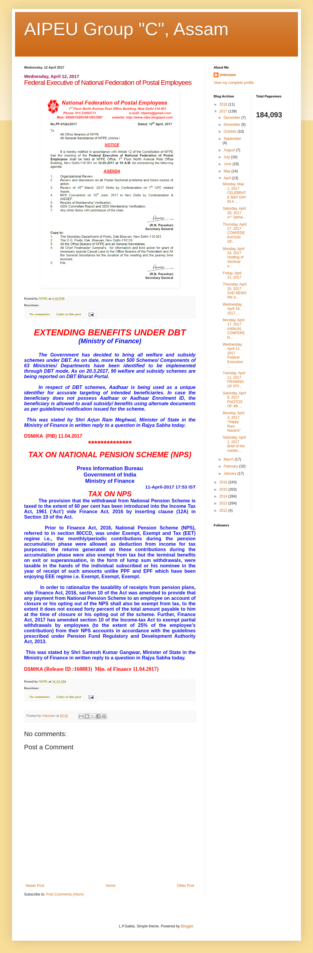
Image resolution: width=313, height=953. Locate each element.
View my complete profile (234, 83)
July (227, 157)
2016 (223, 482)
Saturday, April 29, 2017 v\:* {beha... (234, 212)
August (230, 150)
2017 (223, 111)
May (227, 171)
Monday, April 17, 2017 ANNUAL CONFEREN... (234, 329)
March (229, 459)
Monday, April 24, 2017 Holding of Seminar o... (233, 257)
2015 (223, 489)
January (230, 473)
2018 (223, 104)
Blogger (187, 926)
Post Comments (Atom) (65, 894)
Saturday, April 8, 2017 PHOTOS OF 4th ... (234, 399)
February (231, 466)
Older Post (185, 886)
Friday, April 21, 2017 (232, 275)
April (228, 178)
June (228, 164)
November (232, 124)
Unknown (228, 75)
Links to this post (68, 314)
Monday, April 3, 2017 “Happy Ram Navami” (233, 422)
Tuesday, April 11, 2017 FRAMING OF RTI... (234, 379)
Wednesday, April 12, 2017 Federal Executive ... (233, 355)
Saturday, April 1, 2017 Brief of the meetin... (234, 443)
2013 (223, 503)
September (232, 139)
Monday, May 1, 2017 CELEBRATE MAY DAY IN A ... (234, 193)
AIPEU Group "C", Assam (126, 29)
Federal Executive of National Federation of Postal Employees (107, 82)
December (232, 118)
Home (111, 886)
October (230, 131)
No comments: (40, 314)
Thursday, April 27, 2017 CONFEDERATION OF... (234, 233)
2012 (223, 510)
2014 (223, 496)
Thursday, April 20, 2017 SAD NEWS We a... (234, 290)
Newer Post (35, 886)
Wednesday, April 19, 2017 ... (233, 308)
